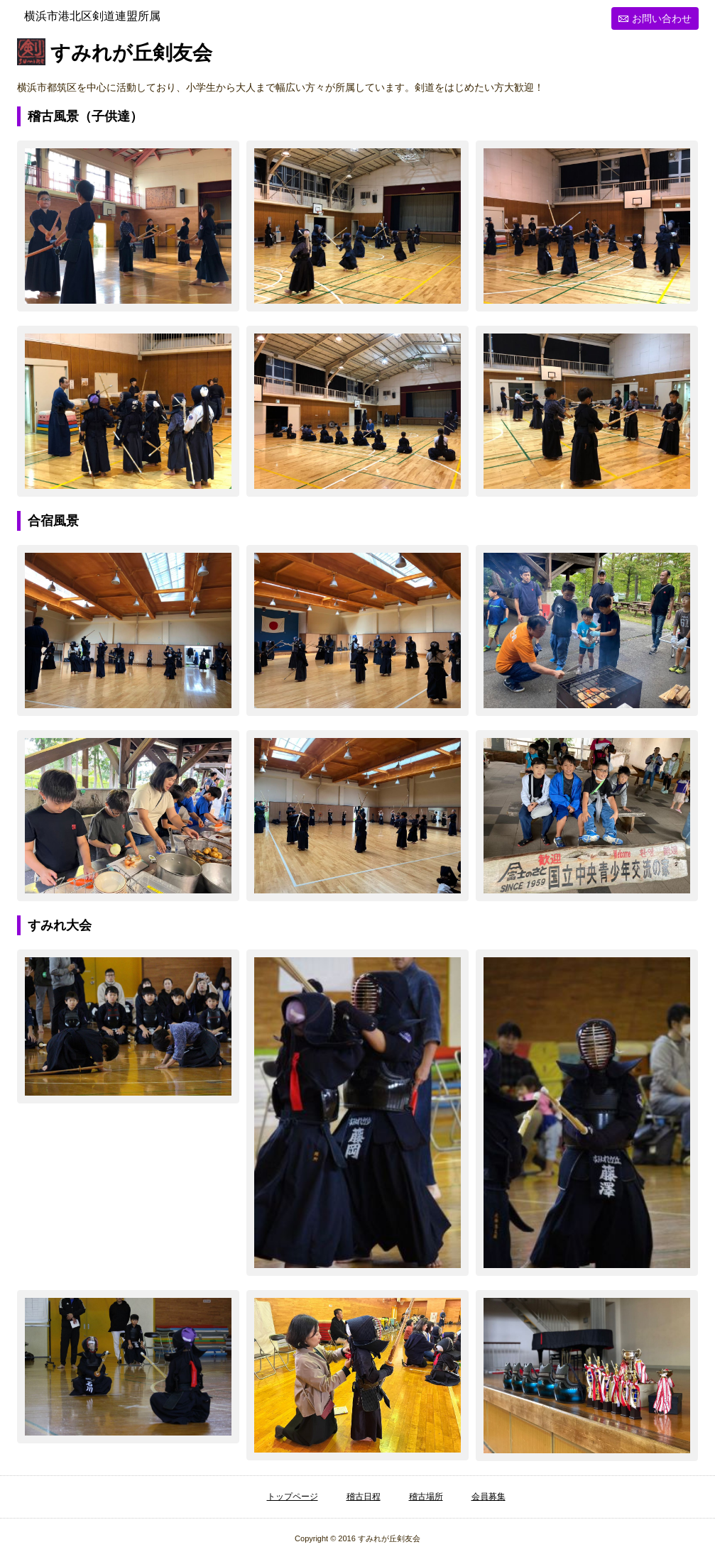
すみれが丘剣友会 (131, 54)
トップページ (292, 1497)
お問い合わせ (662, 18)
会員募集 (488, 1497)
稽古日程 (363, 1497)
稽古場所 (426, 1497)
